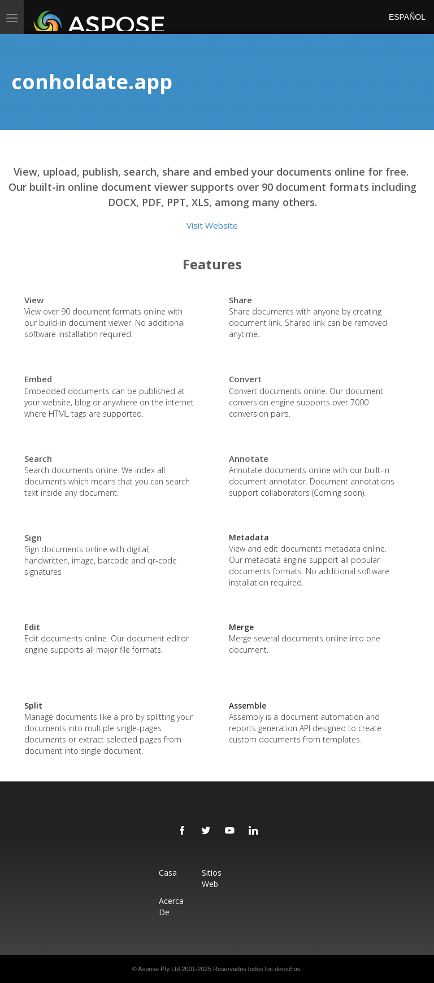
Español (406, 16)
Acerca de (171, 906)
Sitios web (212, 878)
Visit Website (212, 225)
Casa (168, 872)
